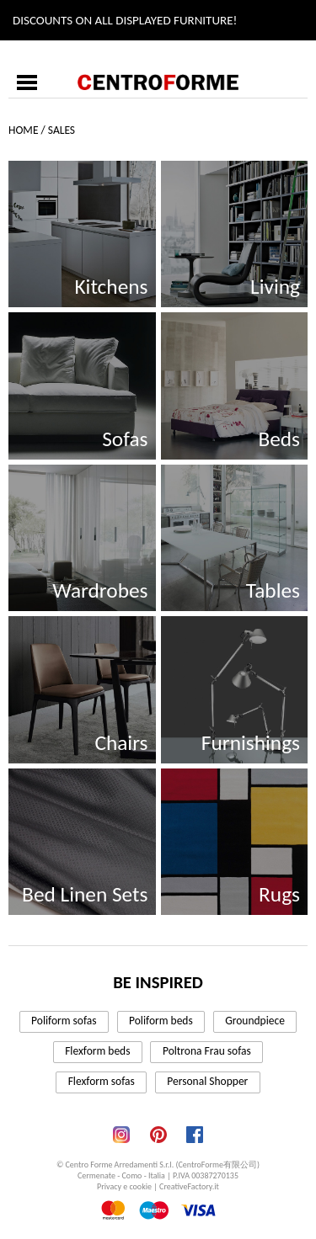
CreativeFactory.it (189, 1186)
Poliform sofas (64, 1020)
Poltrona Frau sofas (207, 1051)
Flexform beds (97, 1051)
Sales (61, 130)
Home (23, 130)
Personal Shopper (207, 1081)
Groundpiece (255, 1020)
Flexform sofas (101, 1081)
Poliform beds (161, 1020)
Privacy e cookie (124, 1186)
